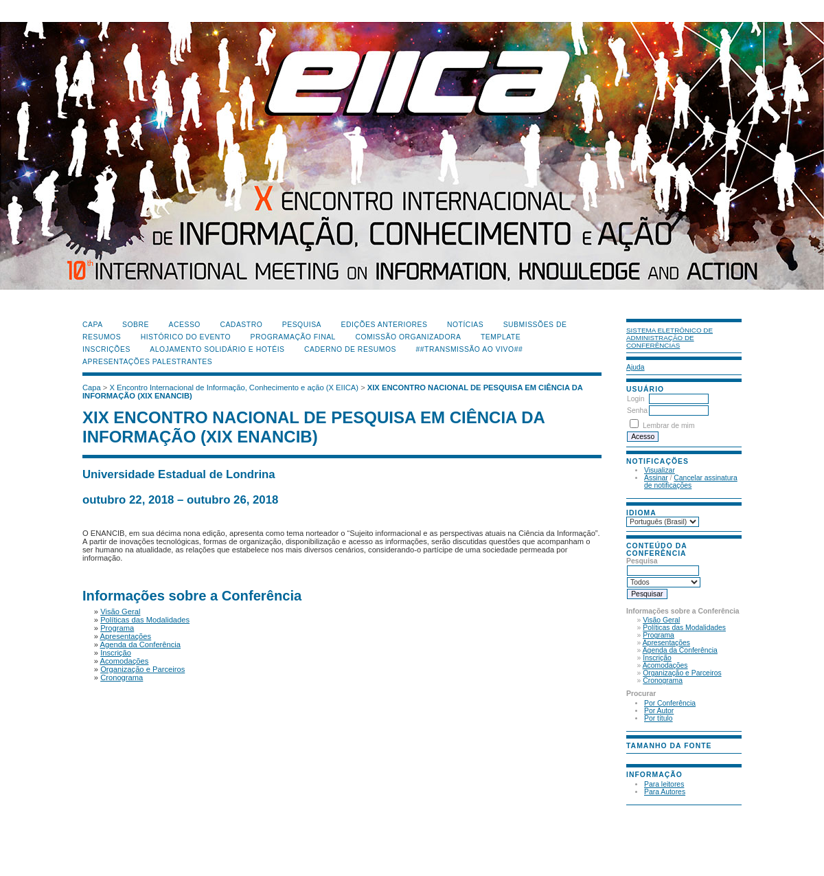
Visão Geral (661, 620)
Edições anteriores (384, 324)
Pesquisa (301, 324)
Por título (658, 718)
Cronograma (663, 680)
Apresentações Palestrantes (147, 362)
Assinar (656, 478)
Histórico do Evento (186, 337)
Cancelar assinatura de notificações (690, 481)
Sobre (135, 324)
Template (500, 337)
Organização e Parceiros (682, 673)
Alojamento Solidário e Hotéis (217, 349)
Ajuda (635, 367)
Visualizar (659, 470)
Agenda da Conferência (680, 650)
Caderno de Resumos (350, 349)
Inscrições (106, 349)
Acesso (185, 324)
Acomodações (665, 665)
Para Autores (664, 792)
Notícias (465, 324)
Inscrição (657, 658)
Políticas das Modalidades (684, 627)
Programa (658, 635)
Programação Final (293, 337)
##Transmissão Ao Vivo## (469, 349)
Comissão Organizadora (408, 337)
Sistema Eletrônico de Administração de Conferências (669, 337)
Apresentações (666, 643)
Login (635, 399)
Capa (92, 324)
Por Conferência (670, 703)
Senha (637, 410)
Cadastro (241, 324)
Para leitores (664, 784)
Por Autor (659, 711)
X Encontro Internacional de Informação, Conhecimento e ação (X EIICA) (234, 387)
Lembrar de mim (669, 425)
